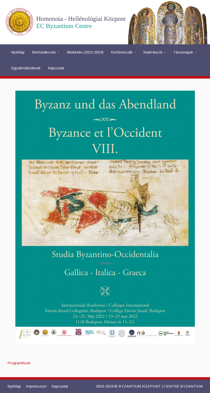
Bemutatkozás (44, 52)
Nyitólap (18, 52)
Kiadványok (152, 52)
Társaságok (183, 52)
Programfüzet (18, 363)
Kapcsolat (56, 68)
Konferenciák (121, 52)
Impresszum (36, 386)
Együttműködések (25, 68)
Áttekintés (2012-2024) (85, 52)
